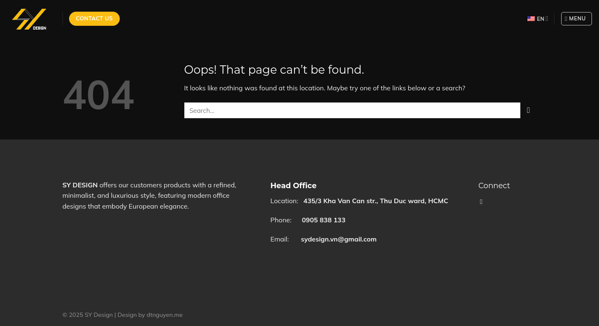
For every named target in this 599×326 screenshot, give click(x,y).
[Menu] (576, 18)
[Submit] (528, 110)
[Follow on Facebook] (483, 201)
